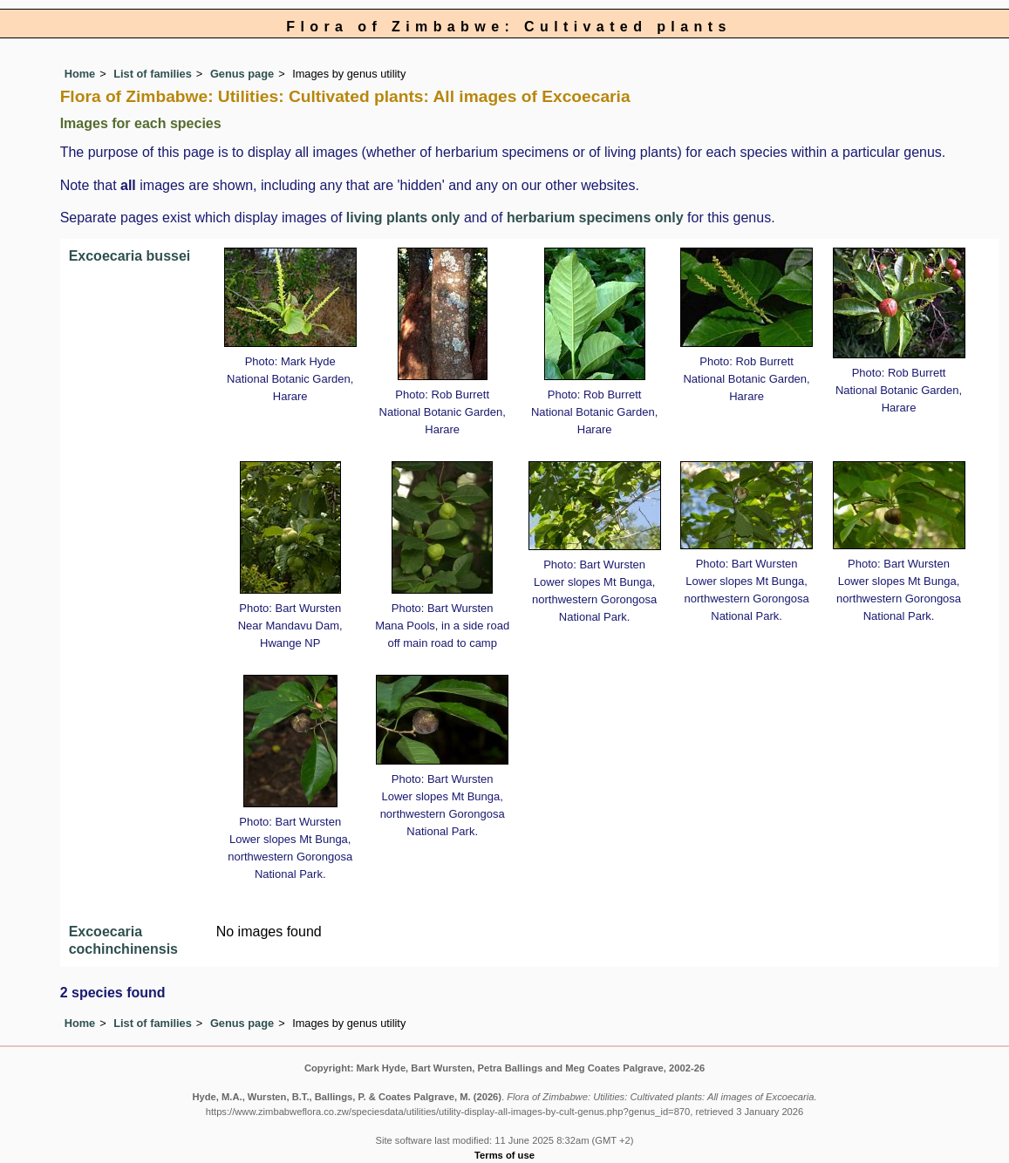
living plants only (403, 217)
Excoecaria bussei (130, 255)
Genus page (242, 73)
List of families (152, 73)
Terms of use (504, 1155)
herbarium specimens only (595, 217)
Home (80, 73)
